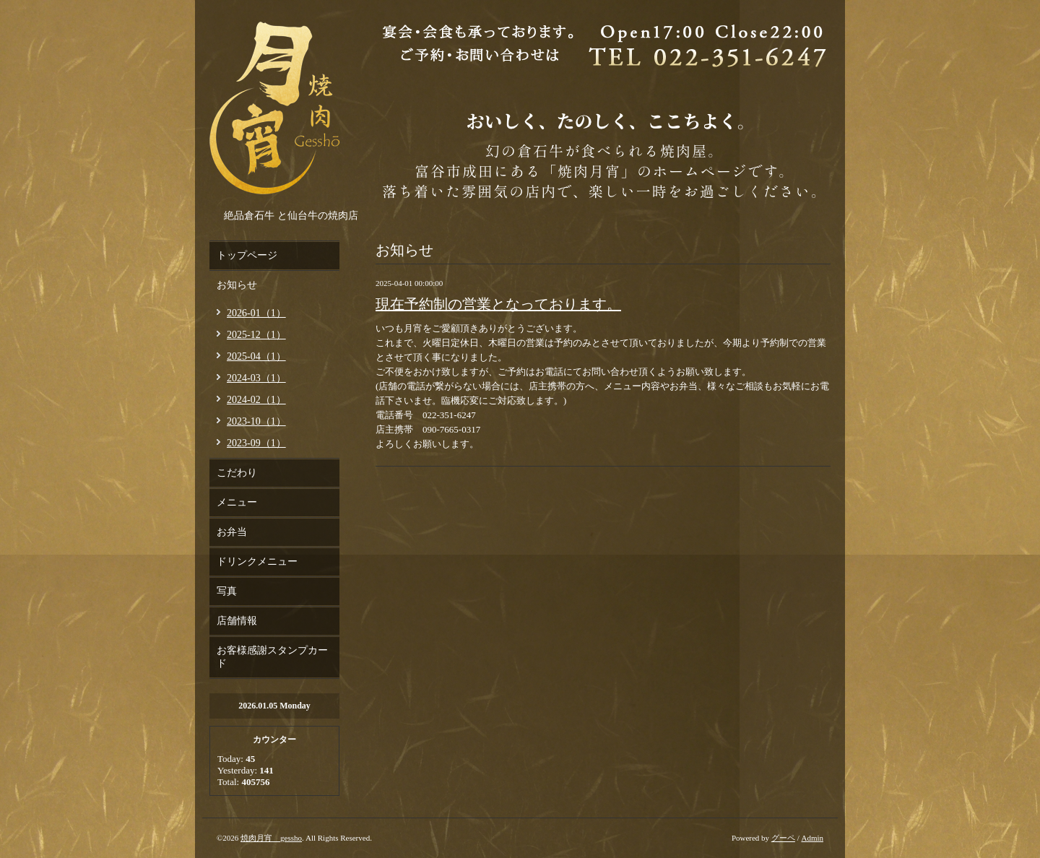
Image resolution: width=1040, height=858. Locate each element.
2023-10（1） (256, 421)
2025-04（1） (256, 356)
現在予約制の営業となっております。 (498, 304)
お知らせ (237, 285)
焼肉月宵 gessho (271, 837)
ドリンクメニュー (257, 561)
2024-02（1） (256, 399)
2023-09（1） (256, 443)
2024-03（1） (256, 378)
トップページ (247, 255)
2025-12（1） (256, 334)
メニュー (237, 502)
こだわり (237, 472)
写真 (227, 591)
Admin (812, 837)
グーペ (783, 837)
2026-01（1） (256, 313)
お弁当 (232, 531)
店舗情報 (237, 620)
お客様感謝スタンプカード (272, 657)
